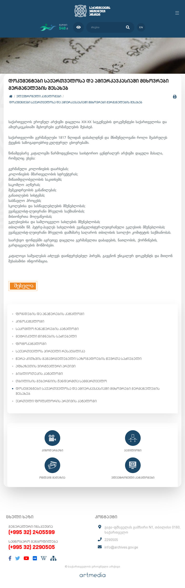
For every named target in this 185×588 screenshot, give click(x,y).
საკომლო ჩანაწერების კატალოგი (47, 329)
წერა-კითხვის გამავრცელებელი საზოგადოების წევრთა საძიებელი (79, 359)
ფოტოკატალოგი (31, 344)
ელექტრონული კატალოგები (38, 96)
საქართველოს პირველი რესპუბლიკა (50, 351)
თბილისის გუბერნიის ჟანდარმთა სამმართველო (61, 381)
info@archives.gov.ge (121, 547)
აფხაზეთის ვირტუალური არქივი (46, 366)
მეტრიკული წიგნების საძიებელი (46, 336)
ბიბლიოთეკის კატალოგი (39, 373)
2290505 (111, 540)
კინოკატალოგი (30, 321)
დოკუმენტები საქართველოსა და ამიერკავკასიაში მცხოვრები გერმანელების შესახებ (75, 102)
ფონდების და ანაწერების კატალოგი (50, 314)
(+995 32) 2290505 (31, 547)
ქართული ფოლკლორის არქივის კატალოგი (56, 401)
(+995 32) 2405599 (31, 532)
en (141, 27)
